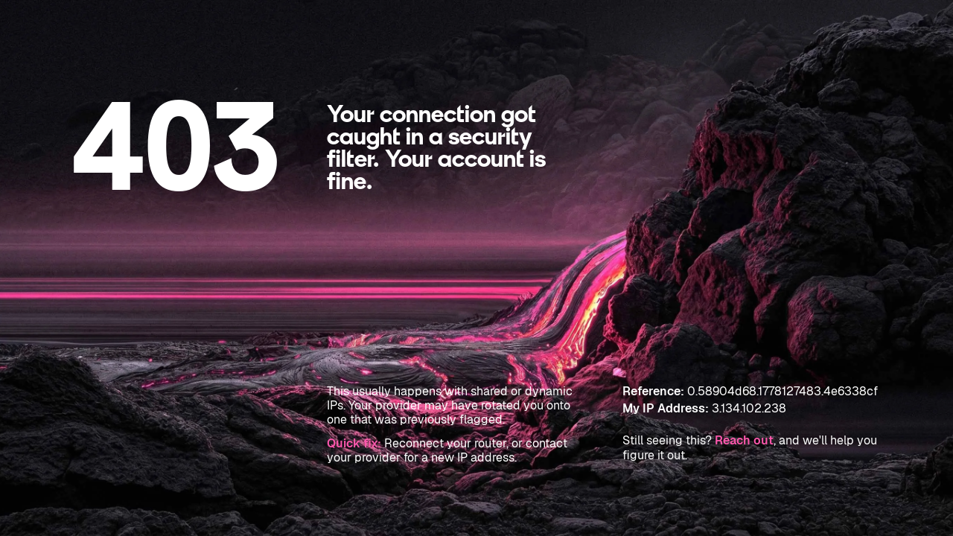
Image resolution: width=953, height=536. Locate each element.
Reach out (744, 440)
